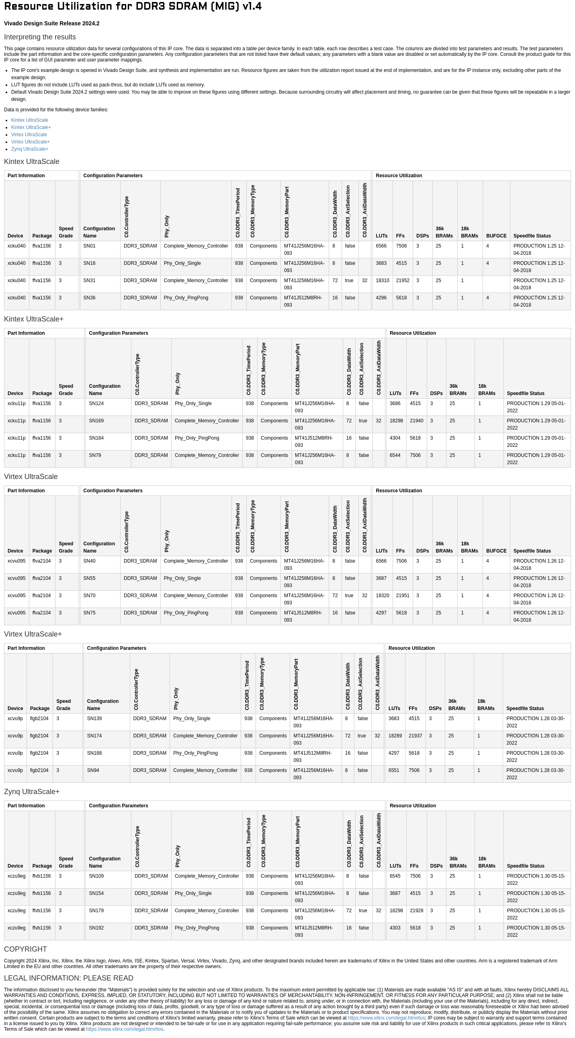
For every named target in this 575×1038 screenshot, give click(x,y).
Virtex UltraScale (29, 134)
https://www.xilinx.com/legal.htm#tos (386, 1018)
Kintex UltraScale (29, 120)
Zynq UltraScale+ (29, 149)
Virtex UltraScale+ (30, 142)
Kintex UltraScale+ (31, 127)
